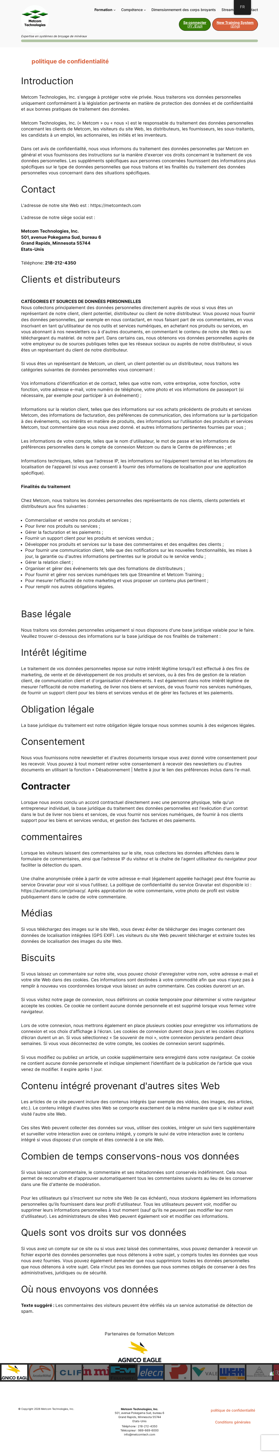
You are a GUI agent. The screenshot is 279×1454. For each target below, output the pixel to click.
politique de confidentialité (233, 1410)
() (194, 24)
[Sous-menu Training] (114, 10)
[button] (14, 1372)
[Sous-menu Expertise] (145, 10)
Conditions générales (233, 1422)
